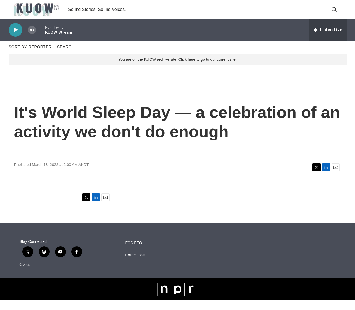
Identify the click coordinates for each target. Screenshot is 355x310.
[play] (15, 39)
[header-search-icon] (338, 14)
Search (66, 56)
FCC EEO (133, 252)
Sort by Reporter (30, 56)
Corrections (135, 265)
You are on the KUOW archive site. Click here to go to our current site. (177, 69)
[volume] (32, 39)
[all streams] (328, 39)
